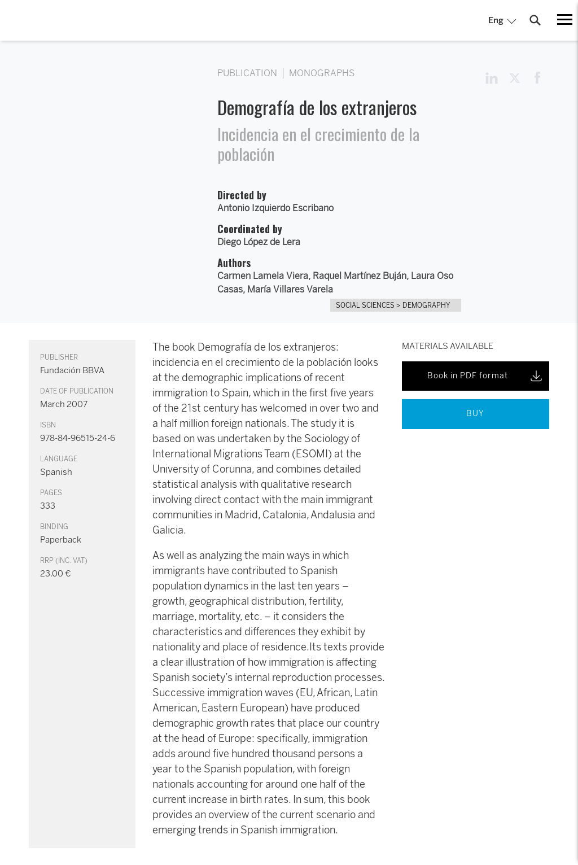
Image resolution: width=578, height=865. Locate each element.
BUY (475, 413)
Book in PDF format (485, 376)
